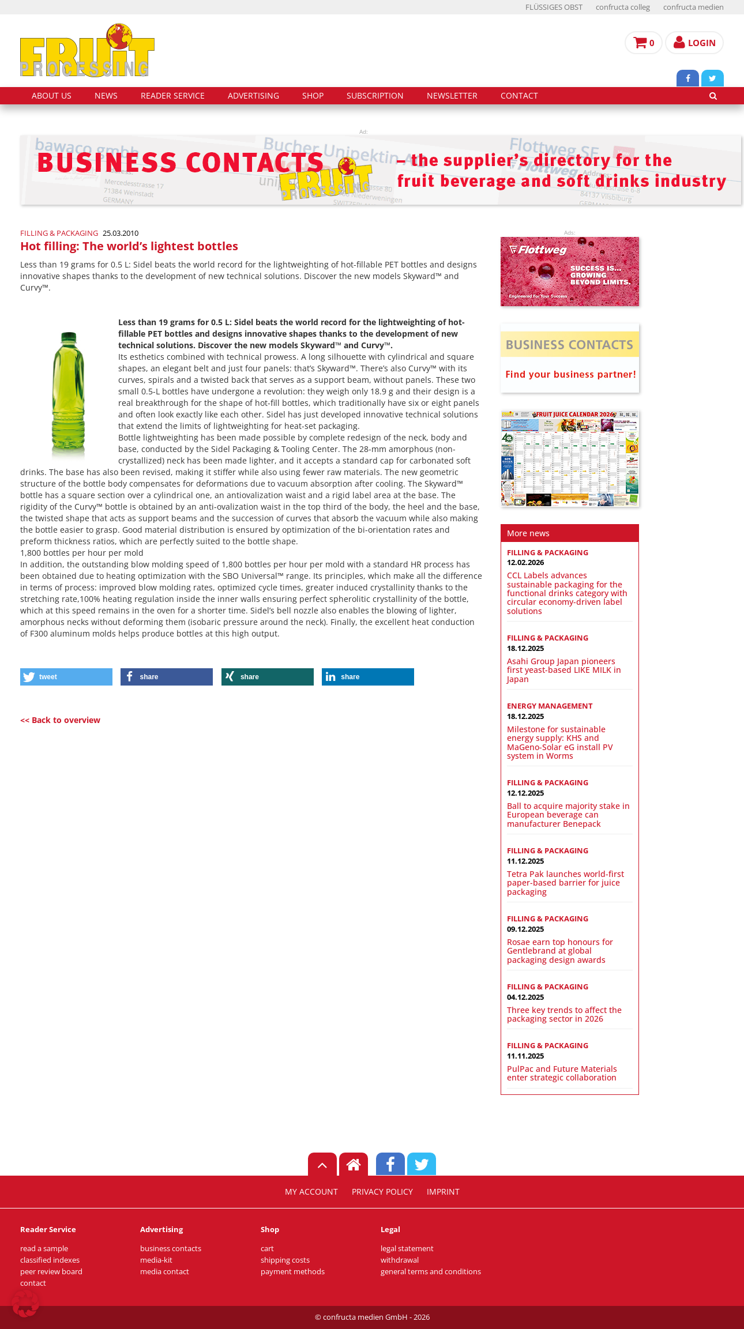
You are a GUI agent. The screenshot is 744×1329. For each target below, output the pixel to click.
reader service (173, 96)
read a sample (44, 1248)
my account (311, 1192)
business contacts (170, 1248)
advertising (253, 96)
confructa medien (693, 7)
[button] (66, 677)
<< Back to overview (60, 719)
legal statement (407, 1248)
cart (267, 1248)
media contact (164, 1272)
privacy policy (382, 1192)
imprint (443, 1192)
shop (313, 96)
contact (519, 96)
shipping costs (285, 1260)
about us (52, 96)
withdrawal (400, 1260)
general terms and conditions (431, 1272)
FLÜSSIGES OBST (554, 7)
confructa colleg (623, 7)
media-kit (156, 1260)
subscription (375, 96)
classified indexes (50, 1260)
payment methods (293, 1272)
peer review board (51, 1272)
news (106, 96)
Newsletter (452, 96)
